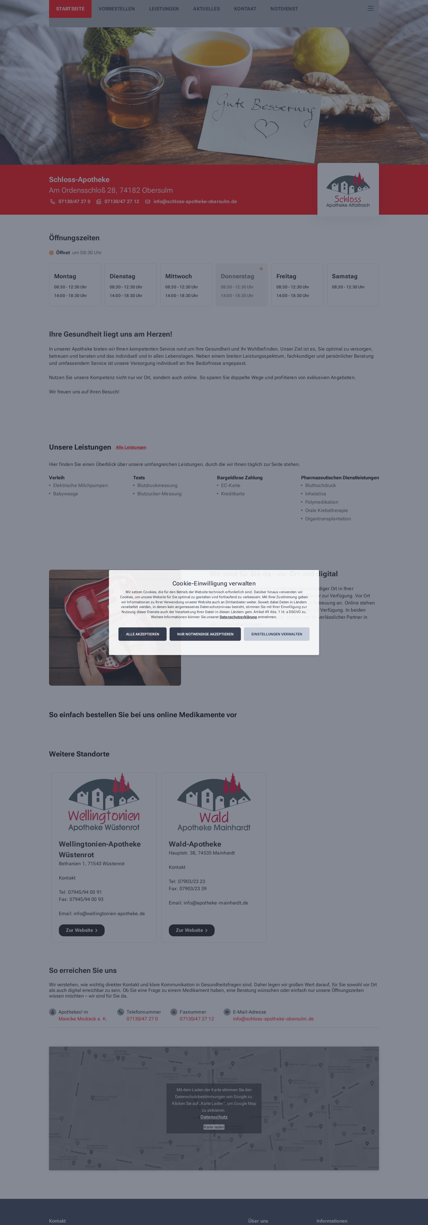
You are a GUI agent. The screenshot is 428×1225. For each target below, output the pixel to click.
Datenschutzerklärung (238, 617)
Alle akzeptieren (142, 634)
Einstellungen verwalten (276, 634)
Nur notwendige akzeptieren (205, 634)
